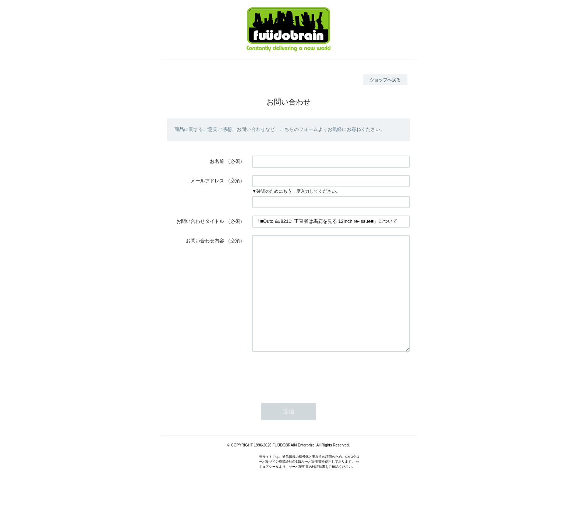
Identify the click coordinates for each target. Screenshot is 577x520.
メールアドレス (207, 181)
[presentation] (308, 395)
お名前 (217, 161)
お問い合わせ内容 (205, 240)
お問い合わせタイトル (200, 221)
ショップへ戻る (385, 79)
